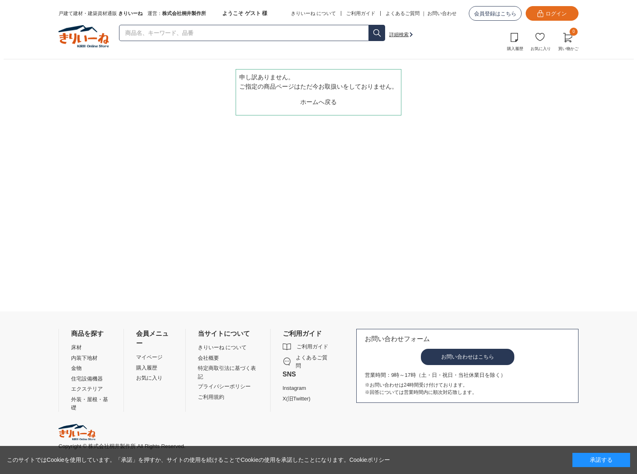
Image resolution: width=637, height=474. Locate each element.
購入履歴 (515, 48)
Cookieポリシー (369, 460)
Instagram (294, 388)
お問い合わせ (442, 13)
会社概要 (208, 358)
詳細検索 (399, 34)
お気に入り (541, 48)
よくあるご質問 (403, 13)
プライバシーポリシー (224, 386)
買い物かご (568, 40)
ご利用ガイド (312, 347)
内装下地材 (84, 358)
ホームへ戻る (318, 101)
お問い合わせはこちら (467, 357)
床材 (76, 347)
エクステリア (87, 389)
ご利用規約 (211, 397)
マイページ (149, 357)
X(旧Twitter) (297, 399)
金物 (76, 368)
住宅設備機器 (87, 379)
